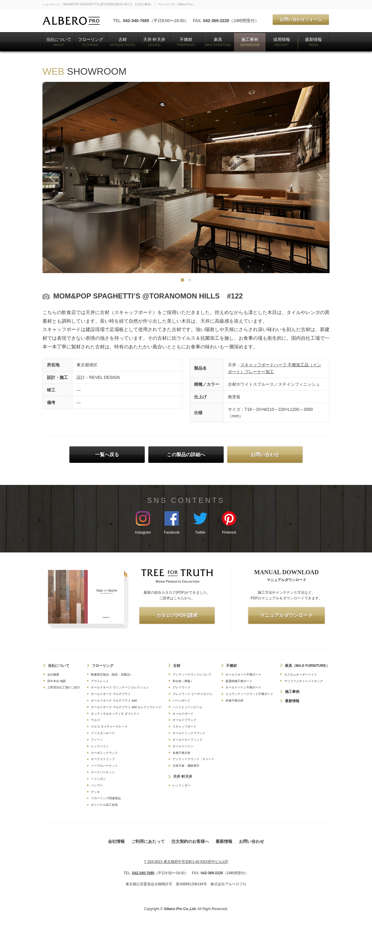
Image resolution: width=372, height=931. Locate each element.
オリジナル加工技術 (104, 804)
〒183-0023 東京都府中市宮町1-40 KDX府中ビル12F (186, 862)
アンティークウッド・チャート (193, 759)
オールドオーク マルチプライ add (114, 700)
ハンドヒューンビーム (187, 707)
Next (320, 177)
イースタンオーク (103, 733)
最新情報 (313, 42)
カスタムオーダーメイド (300, 674)
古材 (122, 42)
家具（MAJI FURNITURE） (307, 666)
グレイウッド (181, 687)
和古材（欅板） (183, 681)
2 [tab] (189, 280)
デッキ (95, 792)
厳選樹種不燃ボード (238, 681)
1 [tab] (182, 280)
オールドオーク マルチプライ (111, 694)
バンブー (97, 785)
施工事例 (250, 42)
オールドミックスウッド (189, 733)
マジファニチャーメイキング (303, 681)
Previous (52, 177)
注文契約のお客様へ (190, 841)
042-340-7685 (136, 20)
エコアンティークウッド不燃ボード (249, 694)
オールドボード (183, 713)
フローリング (90, 42)
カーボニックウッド (104, 752)
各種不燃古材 (181, 752)
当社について (58, 42)
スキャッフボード (184, 726)
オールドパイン (183, 746)
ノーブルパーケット (104, 765)
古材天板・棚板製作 (186, 765)
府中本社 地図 (56, 681)
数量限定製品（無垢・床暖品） (112, 674)
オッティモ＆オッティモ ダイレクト (115, 713)
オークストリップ (103, 759)
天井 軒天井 (154, 42)
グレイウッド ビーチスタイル (192, 694)
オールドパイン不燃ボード (243, 687)
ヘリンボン (98, 778)
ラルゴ (95, 720)
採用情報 (281, 42)
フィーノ (97, 739)
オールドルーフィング (187, 739)
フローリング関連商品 (106, 798)
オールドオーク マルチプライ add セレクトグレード (126, 707)
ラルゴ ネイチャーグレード (109, 726)
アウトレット (100, 681)
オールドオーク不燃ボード (243, 674)
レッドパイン (100, 746)
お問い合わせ (251, 841)
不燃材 (186, 42)
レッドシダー (181, 785)
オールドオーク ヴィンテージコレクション (120, 687)
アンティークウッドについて (192, 674)
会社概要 (53, 674)
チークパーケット (103, 772)
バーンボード (181, 700)
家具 (218, 42)
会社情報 (116, 841)
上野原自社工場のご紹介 (63, 687)
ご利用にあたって (148, 841)
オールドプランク (184, 720)
